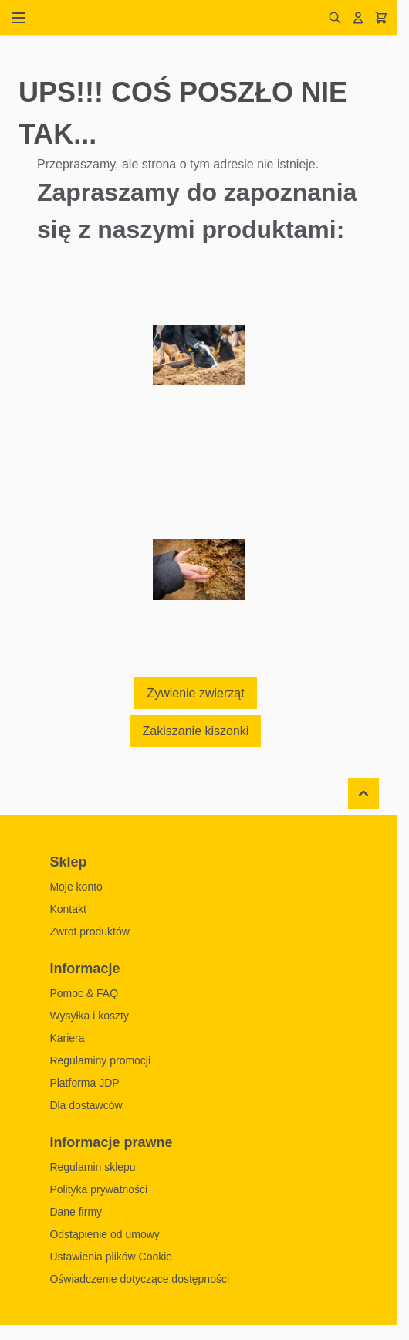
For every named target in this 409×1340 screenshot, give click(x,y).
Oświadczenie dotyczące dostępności (139, 1279)
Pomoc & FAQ (83, 993)
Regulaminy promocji (99, 1060)
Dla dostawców (85, 1105)
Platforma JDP (84, 1083)
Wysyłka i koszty (89, 1015)
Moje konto (75, 886)
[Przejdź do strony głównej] (181, 17)
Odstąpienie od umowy (104, 1234)
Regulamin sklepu (92, 1167)
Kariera (66, 1038)
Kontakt (67, 909)
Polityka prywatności (98, 1189)
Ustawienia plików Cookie (110, 1256)
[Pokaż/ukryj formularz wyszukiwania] (335, 17)
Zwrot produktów (89, 931)
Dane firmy (75, 1212)
